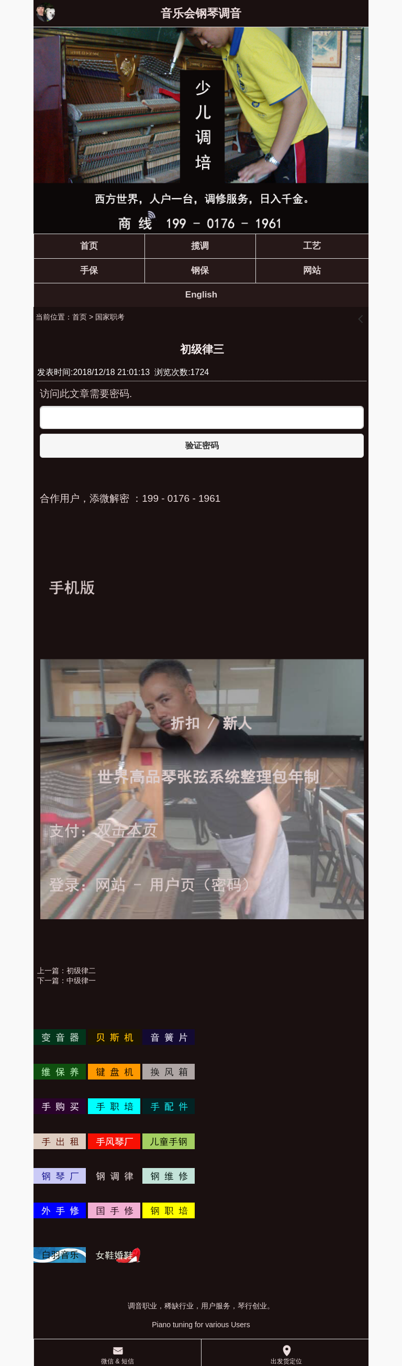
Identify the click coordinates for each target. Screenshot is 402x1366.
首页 (79, 317)
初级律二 (81, 970)
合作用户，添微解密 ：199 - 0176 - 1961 (130, 498)
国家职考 (110, 317)
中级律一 (81, 980)
